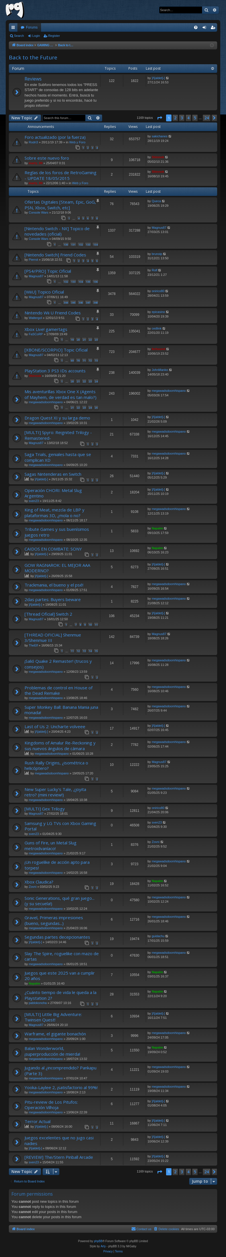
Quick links (14, 28)
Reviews (33, 79)
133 (88, 244)
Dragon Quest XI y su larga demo (57, 418)
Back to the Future (33, 57)
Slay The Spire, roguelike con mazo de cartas (62, 956)
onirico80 (158, 291)
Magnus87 (159, 227)
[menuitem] (195, 27)
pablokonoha (38, 1003)
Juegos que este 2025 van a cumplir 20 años (60, 975)
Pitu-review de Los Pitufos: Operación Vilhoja (51, 1104)
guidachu (158, 936)
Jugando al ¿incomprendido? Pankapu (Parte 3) (60, 1070)
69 (72, 360)
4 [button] (188, 118)
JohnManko (160, 370)
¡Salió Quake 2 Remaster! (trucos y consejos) (58, 663)
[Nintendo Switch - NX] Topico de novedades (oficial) (57, 231)
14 (90, 651)
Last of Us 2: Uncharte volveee (55, 726)
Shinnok (158, 157)
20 (78, 340)
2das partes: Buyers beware (53, 599)
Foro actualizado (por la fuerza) (55, 137)
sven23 (34, 501)
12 (78, 651)
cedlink (157, 328)
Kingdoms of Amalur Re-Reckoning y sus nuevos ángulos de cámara (60, 745)
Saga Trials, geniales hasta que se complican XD (58, 457)
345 (73, 302)
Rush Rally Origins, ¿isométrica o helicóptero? (56, 765)
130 (66, 244)
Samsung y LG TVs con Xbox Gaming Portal (60, 826)
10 (90, 625)
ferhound (159, 349)
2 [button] (175, 118)
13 (84, 651)
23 (96, 340)
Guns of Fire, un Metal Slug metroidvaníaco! (50, 845)
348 (95, 302)
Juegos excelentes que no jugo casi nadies (59, 1140)
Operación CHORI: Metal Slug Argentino (53, 493)
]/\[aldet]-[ (158, 78)
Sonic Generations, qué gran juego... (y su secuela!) (59, 900)
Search (19, 35)
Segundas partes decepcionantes (57, 937)
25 (96, 407)
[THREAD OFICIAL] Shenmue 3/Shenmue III (53, 637)
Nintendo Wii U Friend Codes (53, 313)
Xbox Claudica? (39, 882)
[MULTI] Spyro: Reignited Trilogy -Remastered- (58, 435)
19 (72, 340)
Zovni (156, 842)
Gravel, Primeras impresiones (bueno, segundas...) (54, 920)
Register (54, 35)
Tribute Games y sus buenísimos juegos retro (57, 531)
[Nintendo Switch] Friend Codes (55, 255)
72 (90, 360)
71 (84, 360)
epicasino (158, 312)
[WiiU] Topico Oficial (44, 292)
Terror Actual (38, 1121)
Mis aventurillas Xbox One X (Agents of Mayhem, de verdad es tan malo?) (60, 394)
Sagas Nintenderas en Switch (53, 474)
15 (96, 651)
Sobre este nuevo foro (47, 158)
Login (36, 35)
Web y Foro (77, 142)
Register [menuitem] (214, 28)
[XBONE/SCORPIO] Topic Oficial (56, 350)
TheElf (33, 645)
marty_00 (36, 163)
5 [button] (195, 118)
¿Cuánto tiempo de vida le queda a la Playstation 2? (60, 995)
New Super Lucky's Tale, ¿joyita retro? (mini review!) (55, 792)
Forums (32, 27)
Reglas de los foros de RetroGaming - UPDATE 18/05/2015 (60, 175)
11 (96, 625)
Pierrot (33, 259)
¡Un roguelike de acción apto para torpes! (57, 864)
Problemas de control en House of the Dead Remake (58, 690)
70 (78, 360)
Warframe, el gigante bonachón (55, 1034)
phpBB (98, 1241)
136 (95, 282)
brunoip (157, 254)
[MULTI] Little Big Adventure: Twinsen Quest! (53, 1017)
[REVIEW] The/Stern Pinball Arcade (59, 1157)
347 (88, 302)
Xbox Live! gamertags (46, 329)
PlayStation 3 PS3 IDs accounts (55, 371)
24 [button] (206, 118)
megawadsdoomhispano (46, 402)
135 (88, 282)
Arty (103, 1246)
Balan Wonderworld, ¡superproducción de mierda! (52, 1051)
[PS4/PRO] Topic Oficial (48, 271)
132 (80, 244)
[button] (159, 118)
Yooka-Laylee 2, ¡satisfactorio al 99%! (61, 1087)
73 (96, 360)
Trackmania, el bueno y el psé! (54, 585)
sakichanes (160, 136)
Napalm (157, 528)
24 (96, 381)
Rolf (155, 270)
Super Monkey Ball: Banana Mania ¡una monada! (61, 709)
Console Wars (39, 212)
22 (90, 340)
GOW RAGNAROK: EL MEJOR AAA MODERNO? (57, 567)
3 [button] (182, 118)
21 (84, 340)
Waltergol (35, 318)
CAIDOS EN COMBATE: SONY (53, 549)
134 (95, 244)
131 (73, 244)
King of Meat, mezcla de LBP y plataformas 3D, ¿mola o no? (54, 512)
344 (66, 302)
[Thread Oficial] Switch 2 (48, 614)
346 (80, 302)
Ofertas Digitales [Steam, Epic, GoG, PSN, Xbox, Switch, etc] (60, 204)
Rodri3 (33, 142)
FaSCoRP (36, 334)
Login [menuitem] (206, 28)
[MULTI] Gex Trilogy (45, 809)
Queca (156, 201)
